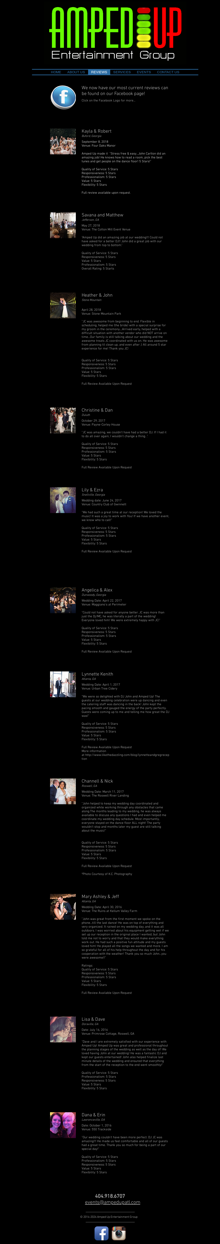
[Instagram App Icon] (119, 1233)
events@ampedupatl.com (112, 1203)
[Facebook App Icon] (101, 1233)
